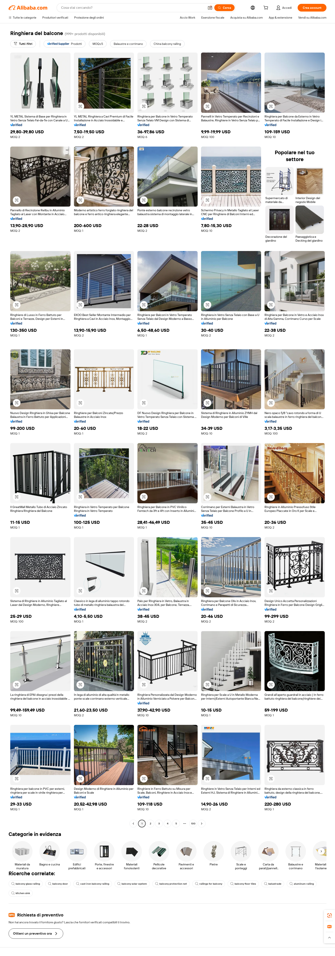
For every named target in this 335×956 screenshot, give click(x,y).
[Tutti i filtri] (23, 43)
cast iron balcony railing (92, 884)
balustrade (272, 884)
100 (193, 823)
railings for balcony (208, 884)
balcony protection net (171, 884)
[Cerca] (224, 7)
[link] (329, 915)
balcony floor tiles (243, 884)
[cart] (266, 8)
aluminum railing (301, 884)
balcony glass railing (25, 884)
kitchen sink (20, 893)
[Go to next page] (202, 823)
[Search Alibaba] (132, 7)
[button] (210, 7)
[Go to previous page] (133, 823)
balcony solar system (132, 884)
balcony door (58, 884)
